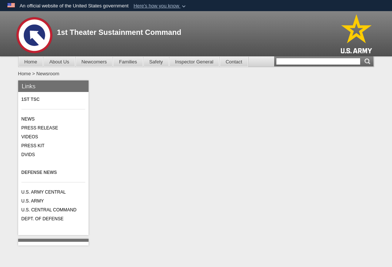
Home (30, 62)
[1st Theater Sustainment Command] (34, 35)
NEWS (28, 119)
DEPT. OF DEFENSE (42, 218)
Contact (234, 62)
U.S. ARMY (32, 201)
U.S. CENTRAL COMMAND (49, 209)
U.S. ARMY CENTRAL (43, 192)
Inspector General (194, 62)
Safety (156, 62)
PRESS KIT (33, 145)
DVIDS (28, 154)
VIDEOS (29, 136)
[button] (160, 6)
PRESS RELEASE (39, 128)
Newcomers (94, 62)
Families (128, 62)
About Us (59, 62)
